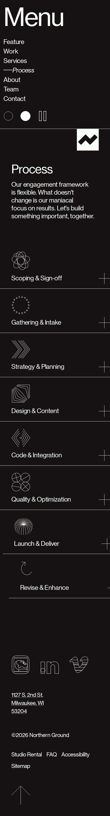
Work (10, 51)
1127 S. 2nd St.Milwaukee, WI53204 (27, 702)
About (11, 79)
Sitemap (20, 766)
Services (15, 60)
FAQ (51, 754)
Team (10, 89)
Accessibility (75, 754)
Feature (13, 41)
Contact (14, 98)
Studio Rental (26, 754)
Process (23, 70)
